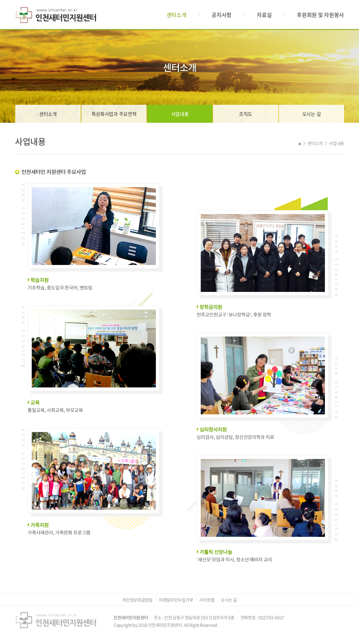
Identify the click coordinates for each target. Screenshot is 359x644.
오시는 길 (311, 113)
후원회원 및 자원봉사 (320, 15)
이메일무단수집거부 (176, 600)
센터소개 (177, 15)
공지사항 (222, 15)
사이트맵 (207, 600)
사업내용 (180, 113)
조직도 (245, 113)
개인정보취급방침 (137, 600)
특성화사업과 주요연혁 (114, 113)
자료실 (264, 15)
